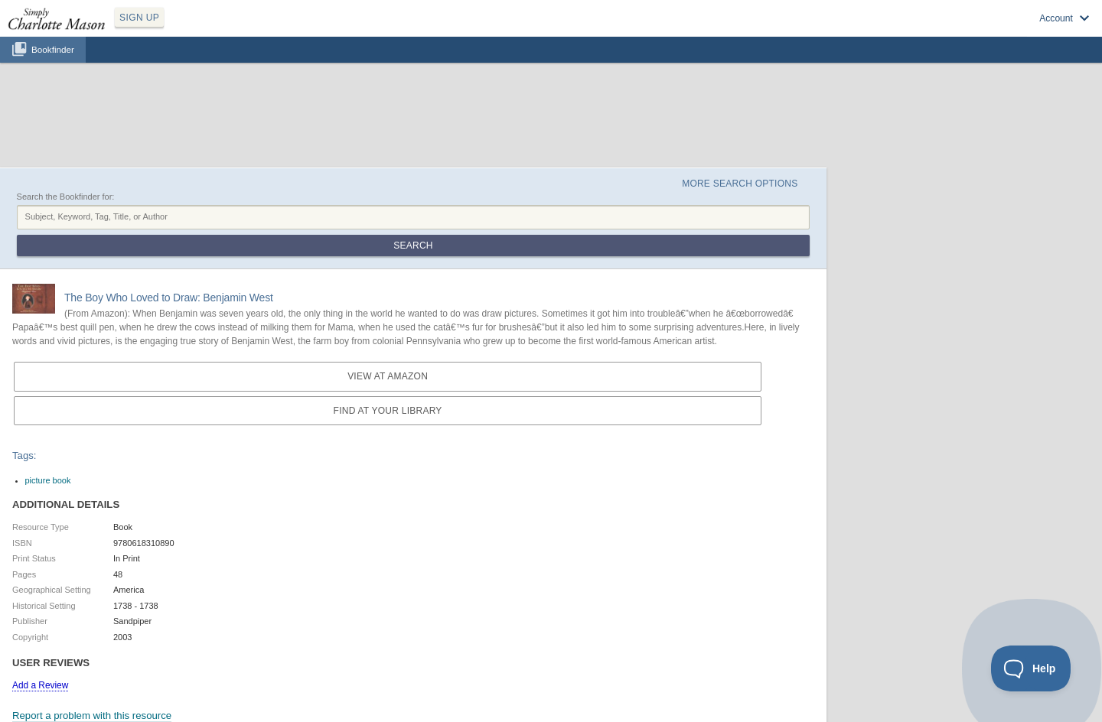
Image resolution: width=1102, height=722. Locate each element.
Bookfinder (52, 49)
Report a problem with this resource (91, 715)
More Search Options (739, 183)
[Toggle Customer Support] (1031, 668)
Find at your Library (388, 410)
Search (412, 245)
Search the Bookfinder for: (66, 196)
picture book (48, 480)
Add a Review (40, 685)
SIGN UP (139, 17)
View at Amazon (387, 376)
